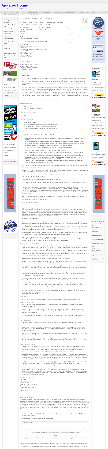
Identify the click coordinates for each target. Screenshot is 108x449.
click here (37, 293)
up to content (85, 427)
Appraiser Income (15, 5)
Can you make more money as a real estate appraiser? (36, 12)
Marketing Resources (70, 12)
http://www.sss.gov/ (63, 240)
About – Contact (14, 12)
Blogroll (5, 43)
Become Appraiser (8, 41)
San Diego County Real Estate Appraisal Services (43, 418)
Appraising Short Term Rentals (98, 221)
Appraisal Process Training (10, 24)
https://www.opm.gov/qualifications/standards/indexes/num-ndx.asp (53, 234)
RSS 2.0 (81, 413)
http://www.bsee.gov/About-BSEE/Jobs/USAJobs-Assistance (36, 365)
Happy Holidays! (95, 231)
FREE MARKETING (33, 14)
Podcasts (6, 48)
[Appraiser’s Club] (84, 12)
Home (5, 12)
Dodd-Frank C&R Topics (9, 45)
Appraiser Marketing (8, 31)
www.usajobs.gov (72, 327)
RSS (23, 14)
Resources (6, 50)
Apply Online (29, 29)
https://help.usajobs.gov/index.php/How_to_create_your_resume (57, 351)
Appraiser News (7, 33)
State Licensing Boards (9, 53)
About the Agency (26, 75)
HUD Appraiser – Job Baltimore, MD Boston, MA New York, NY (97, 235)
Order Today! (6, 95)
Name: (94, 43)
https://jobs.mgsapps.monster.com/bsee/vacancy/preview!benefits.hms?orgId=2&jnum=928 (58, 299)
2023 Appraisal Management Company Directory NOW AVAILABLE (97, 250)
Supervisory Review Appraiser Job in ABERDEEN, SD (39, 18)
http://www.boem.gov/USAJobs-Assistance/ (63, 365)
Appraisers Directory (8, 38)
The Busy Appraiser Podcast (10, 55)
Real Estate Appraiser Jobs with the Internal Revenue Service (97, 245)
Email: (94, 47)
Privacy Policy (58, 12)
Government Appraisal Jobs (11, 14)
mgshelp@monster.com (38, 339)
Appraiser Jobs (27, 20)
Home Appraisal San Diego (27, 418)
